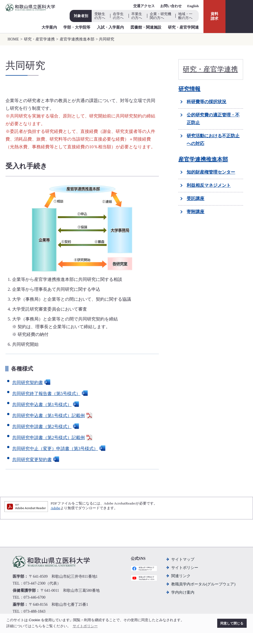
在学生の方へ (118, 16)
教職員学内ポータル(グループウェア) (203, 584)
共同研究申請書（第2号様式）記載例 (53, 437)
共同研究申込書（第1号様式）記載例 (53, 415)
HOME (13, 39)
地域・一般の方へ (185, 16)
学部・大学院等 (76, 27)
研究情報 (189, 89)
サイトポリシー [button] (85, 626)
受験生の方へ (99, 16)
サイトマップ (182, 559)
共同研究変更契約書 (36, 459)
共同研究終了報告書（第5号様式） (50, 393)
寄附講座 (195, 211)
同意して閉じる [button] (231, 623)
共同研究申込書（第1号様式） (46, 404)
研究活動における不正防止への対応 (213, 139)
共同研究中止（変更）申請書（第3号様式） (59, 448)
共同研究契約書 (32, 382)
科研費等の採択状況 (206, 101)
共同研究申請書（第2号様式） (46, 426)
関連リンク (181, 576)
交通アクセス (144, 6)
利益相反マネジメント (209, 185)
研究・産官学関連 (183, 27)
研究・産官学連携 (39, 39)
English (193, 6)
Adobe (55, 508)
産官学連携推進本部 (77, 39)
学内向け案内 (182, 592)
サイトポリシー (184, 568)
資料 (214, 16)
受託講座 (195, 198)
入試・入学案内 (110, 27)
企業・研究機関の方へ (160, 16)
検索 (239, 16)
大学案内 (49, 27)
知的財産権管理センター (211, 172)
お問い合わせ (171, 6)
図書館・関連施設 (145, 27)
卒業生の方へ (136, 16)
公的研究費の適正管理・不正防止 (213, 119)
